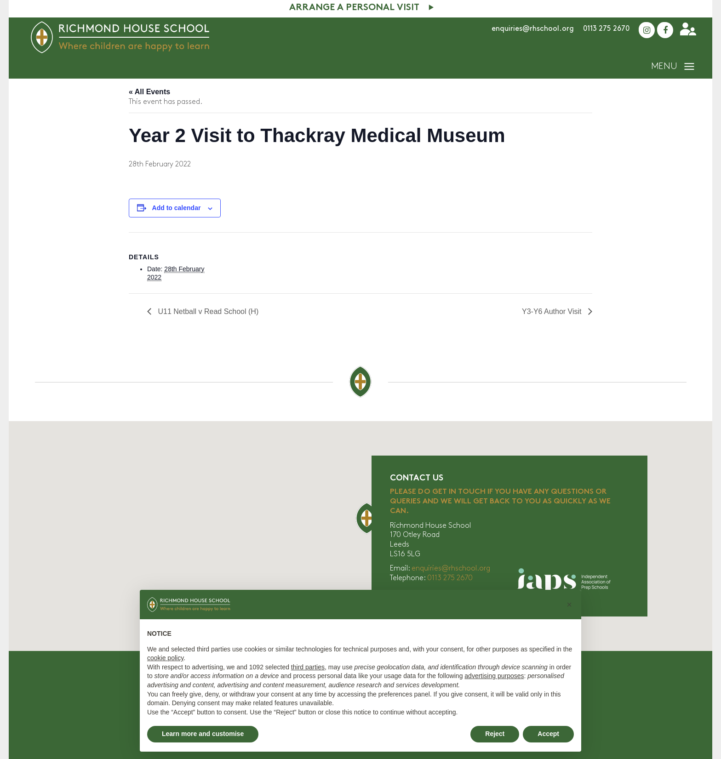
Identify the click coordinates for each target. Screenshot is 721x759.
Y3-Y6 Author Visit (553, 311)
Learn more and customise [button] (203, 733)
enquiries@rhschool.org (533, 28)
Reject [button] (494, 733)
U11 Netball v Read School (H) (207, 311)
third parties (308, 667)
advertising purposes (494, 675)
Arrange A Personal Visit (354, 8)
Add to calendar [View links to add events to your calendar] (176, 207)
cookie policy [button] (165, 658)
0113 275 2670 (606, 28)
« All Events (149, 92)
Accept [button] (548, 733)
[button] (569, 604)
